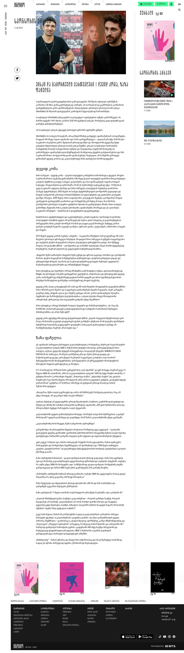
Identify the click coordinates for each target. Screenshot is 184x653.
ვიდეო (90, 608)
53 (18, 595)
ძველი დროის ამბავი (21, 619)
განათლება (45, 612)
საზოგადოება (70, 4)
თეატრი (65, 619)
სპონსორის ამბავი (32, 22)
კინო (64, 615)
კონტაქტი (94, 601)
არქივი (128, 608)
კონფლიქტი (45, 622)
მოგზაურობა (18, 625)
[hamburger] (7, 3)
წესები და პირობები (111, 601)
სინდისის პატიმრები (113, 4)
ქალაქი (97, 4)
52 (64, 594)
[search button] (179, 10)
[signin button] (171, 4)
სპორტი (16, 632)
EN (179, 4)
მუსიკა (65, 622)
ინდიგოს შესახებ (17, 601)
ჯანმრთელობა (19, 622)
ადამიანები (55, 4)
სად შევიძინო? (111, 619)
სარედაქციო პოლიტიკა (38, 601)
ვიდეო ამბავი (92, 612)
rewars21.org (168, 619)
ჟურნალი (110, 608)
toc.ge (165, 616)
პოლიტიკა (44, 619)
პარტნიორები (57, 601)
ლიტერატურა (67, 612)
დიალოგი (90, 619)
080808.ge (167, 613)
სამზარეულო (18, 629)
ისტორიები (40, 4)
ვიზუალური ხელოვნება (71, 625)
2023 (36, 594)
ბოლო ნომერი (111, 612)
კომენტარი (91, 622)
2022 (173, 594)
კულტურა (85, 4)
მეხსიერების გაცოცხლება (23, 615)
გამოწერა (161, 4)
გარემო (43, 625)
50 (155, 594)
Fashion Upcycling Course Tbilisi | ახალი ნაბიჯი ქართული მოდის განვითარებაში (158, 104)
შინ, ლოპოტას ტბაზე (153, 141)
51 (109, 588)
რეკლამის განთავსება (76, 601)
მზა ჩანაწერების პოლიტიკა (135, 601)
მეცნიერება (45, 615)
